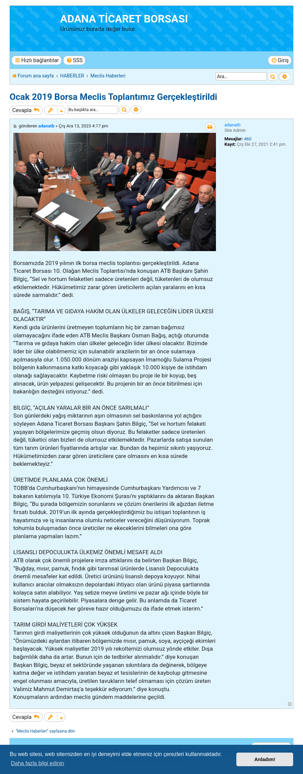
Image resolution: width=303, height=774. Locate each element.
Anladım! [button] (264, 759)
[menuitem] (74, 60)
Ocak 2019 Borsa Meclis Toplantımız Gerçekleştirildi (113, 97)
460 (247, 138)
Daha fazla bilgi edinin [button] (37, 763)
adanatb (232, 124)
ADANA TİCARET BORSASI (124, 19)
